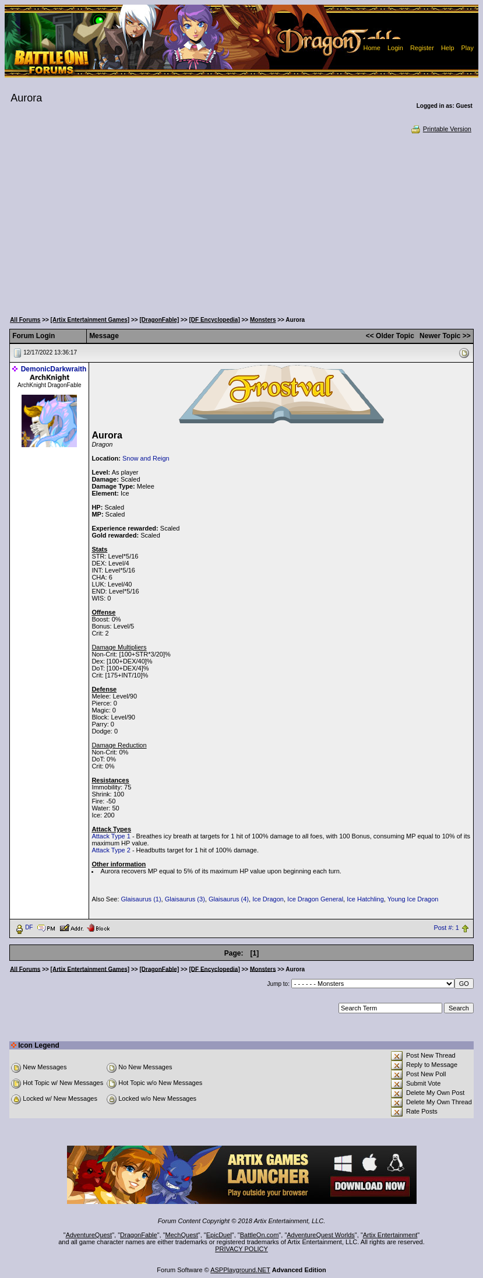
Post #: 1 (446, 927)
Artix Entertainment (390, 1234)
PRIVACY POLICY (241, 1248)
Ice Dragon (268, 899)
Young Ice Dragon (413, 899)
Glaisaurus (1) (141, 899)
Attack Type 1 (110, 836)
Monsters (263, 320)
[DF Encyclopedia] (214, 320)
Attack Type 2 (110, 850)
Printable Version (440, 128)
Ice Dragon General (315, 899)
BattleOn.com (259, 1234)
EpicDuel (219, 1234)
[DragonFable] (159, 320)
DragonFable (138, 1234)
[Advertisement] (241, 221)
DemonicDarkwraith (54, 369)
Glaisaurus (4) (229, 899)
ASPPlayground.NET (240, 1269)
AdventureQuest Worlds (321, 1234)
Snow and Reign (146, 458)
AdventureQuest (89, 1234)
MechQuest (181, 1234)
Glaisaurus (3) (185, 899)
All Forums (25, 320)
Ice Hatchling (365, 899)
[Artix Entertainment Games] (90, 320)
